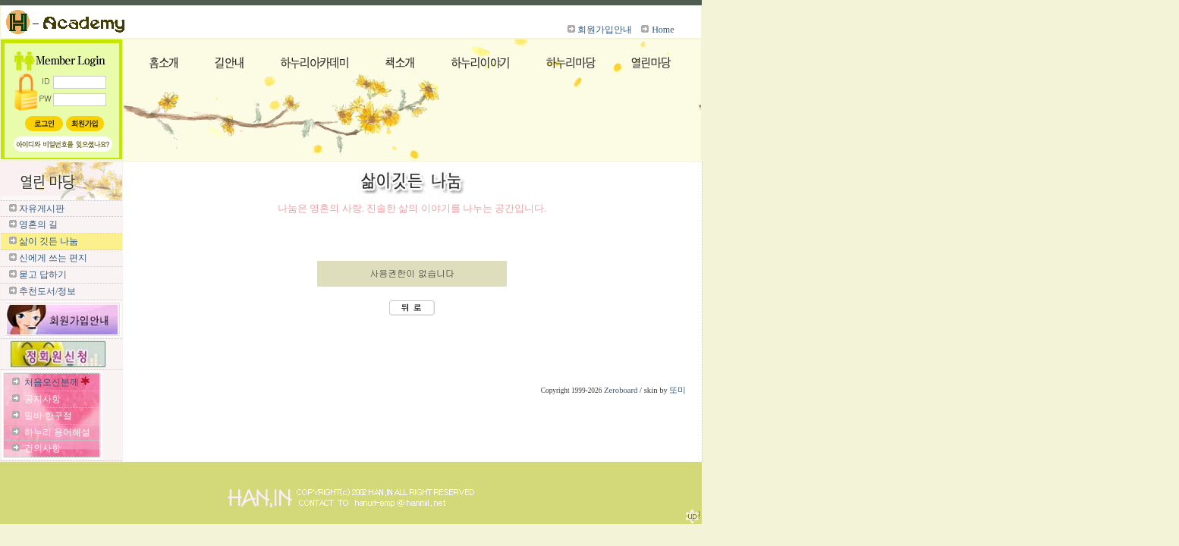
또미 (677, 390)
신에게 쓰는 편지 (53, 258)
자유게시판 (41, 208)
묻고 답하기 (43, 274)
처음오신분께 (51, 382)
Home (663, 29)
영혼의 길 (38, 224)
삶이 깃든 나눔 (48, 241)
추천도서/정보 (47, 291)
